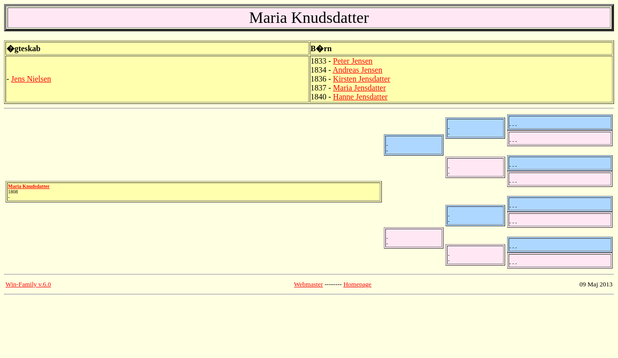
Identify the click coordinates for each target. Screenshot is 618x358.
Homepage (357, 284)
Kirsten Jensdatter (361, 79)
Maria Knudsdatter (29, 186)
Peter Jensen (353, 61)
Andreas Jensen (357, 70)
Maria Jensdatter (359, 88)
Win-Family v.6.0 (28, 284)
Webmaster (308, 284)
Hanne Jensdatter (360, 96)
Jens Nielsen (31, 79)
